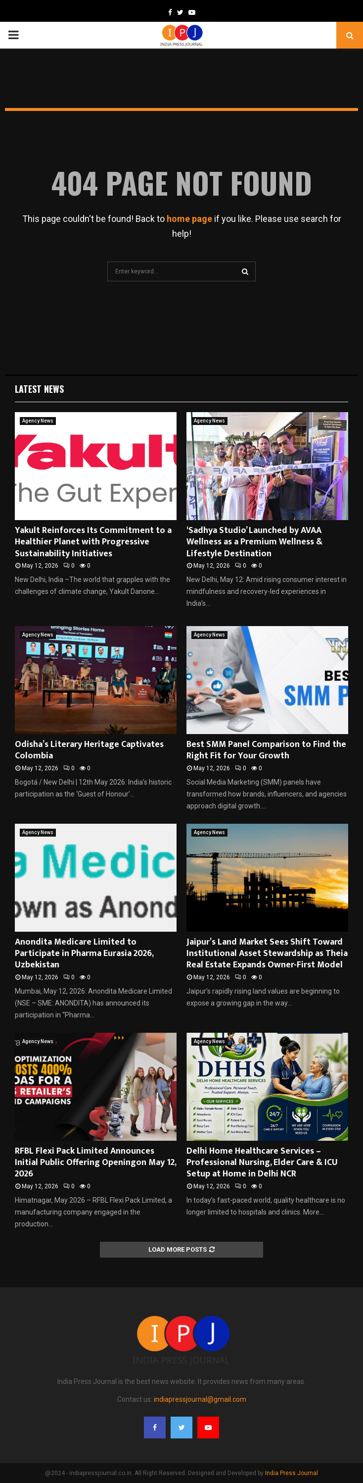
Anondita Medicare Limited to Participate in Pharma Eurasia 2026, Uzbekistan (84, 954)
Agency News (37, 421)
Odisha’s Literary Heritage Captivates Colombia (89, 750)
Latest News (39, 388)
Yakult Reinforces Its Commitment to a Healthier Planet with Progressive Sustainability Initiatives (93, 542)
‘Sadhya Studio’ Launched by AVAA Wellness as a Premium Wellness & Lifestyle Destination (254, 542)
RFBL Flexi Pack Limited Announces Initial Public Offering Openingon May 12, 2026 (95, 1163)
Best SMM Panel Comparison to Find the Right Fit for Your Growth (266, 750)
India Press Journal (291, 1473)
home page (189, 218)
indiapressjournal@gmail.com (200, 1399)
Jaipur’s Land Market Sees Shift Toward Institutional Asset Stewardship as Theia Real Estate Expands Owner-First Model (267, 954)
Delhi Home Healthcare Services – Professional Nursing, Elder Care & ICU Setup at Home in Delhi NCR (262, 1163)
